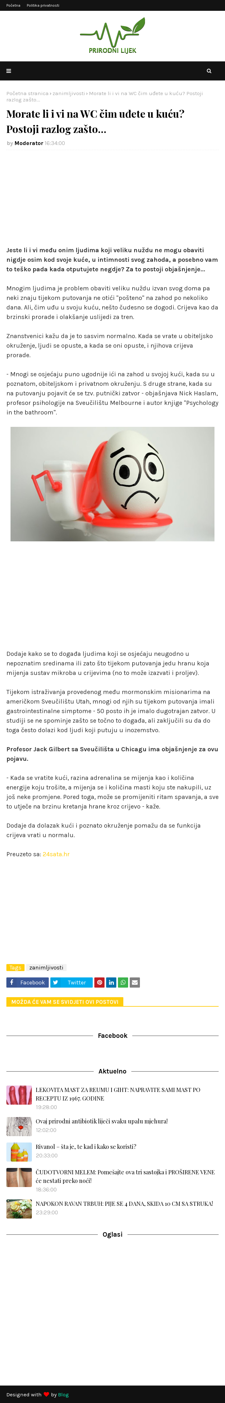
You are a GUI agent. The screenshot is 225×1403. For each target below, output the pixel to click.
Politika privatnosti (43, 5)
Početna (13, 5)
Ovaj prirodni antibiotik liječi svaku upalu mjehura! (102, 1121)
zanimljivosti (69, 93)
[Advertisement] (112, 201)
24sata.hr (56, 854)
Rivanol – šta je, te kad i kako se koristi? (86, 1146)
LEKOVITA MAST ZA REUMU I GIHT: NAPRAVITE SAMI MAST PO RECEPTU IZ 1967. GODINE (118, 1094)
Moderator (28, 143)
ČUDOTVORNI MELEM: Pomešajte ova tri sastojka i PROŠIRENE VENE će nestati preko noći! (125, 1176)
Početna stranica (27, 93)
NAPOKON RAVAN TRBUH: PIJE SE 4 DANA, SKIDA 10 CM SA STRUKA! (124, 1203)
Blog (63, 1394)
